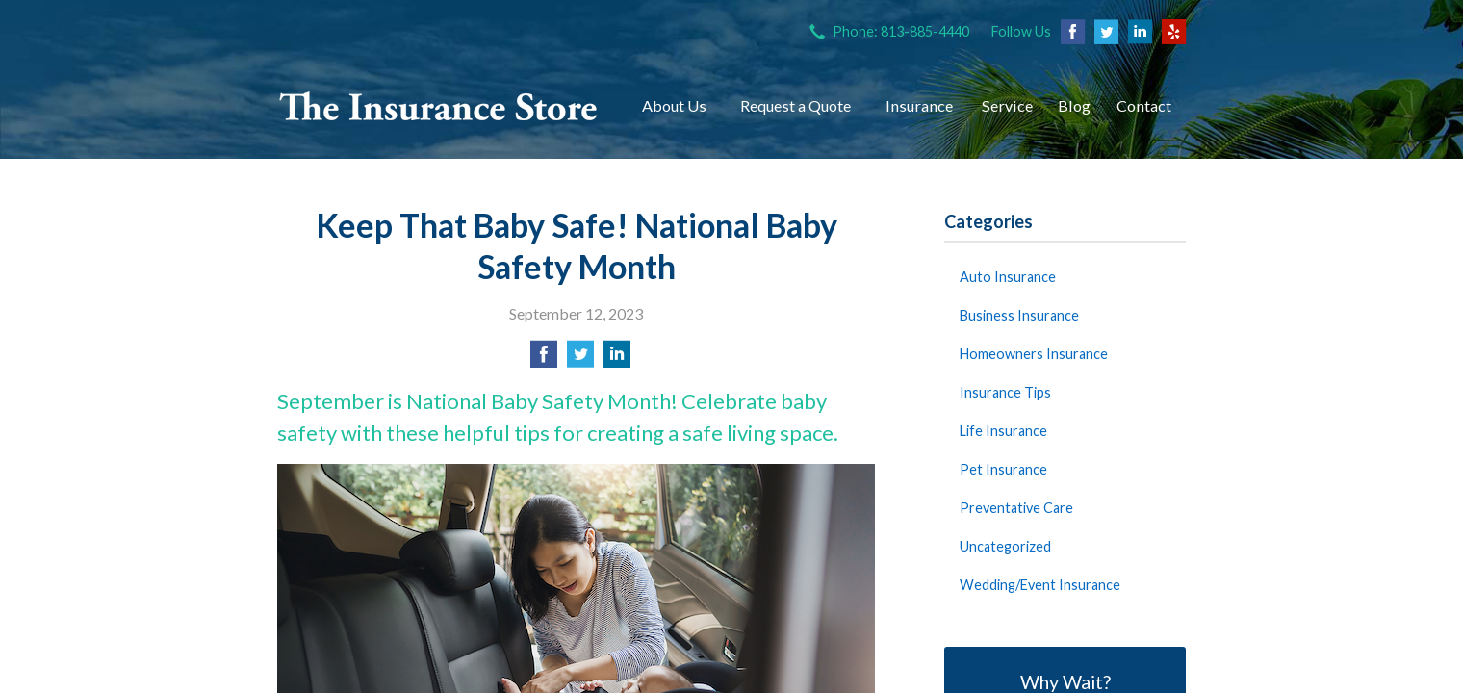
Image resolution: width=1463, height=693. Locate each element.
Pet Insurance (1003, 469)
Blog (1074, 105)
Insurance (919, 105)
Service (1007, 105)
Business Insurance (1019, 315)
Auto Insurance (1008, 277)
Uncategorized (1005, 546)
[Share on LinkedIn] (616, 359)
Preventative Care (1016, 508)
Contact (1143, 105)
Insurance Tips (1005, 392)
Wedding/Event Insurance (1040, 585)
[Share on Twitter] (580, 359)
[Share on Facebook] (543, 359)
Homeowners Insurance (1034, 354)
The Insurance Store (438, 105)
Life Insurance (1003, 431)
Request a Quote (795, 105)
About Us (674, 105)
